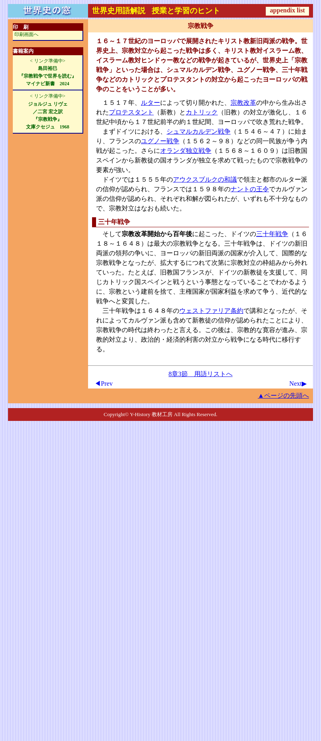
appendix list (287, 10)
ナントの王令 (250, 189)
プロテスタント (131, 112)
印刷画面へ (26, 34)
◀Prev (103, 383)
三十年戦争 (272, 233)
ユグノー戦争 (160, 141)
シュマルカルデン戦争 (199, 131)
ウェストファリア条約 (211, 310)
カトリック (202, 112)
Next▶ (298, 383)
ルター (150, 102)
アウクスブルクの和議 (205, 179)
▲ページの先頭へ (283, 395)
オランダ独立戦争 (185, 150)
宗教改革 (243, 102)
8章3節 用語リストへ (201, 373)
